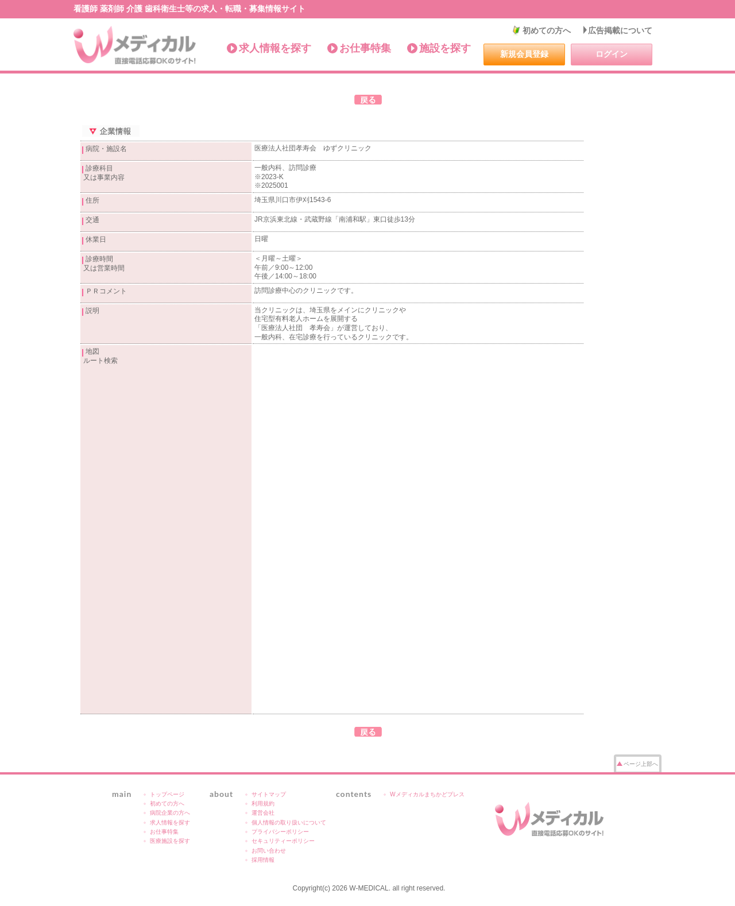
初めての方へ (547, 30)
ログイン (611, 54)
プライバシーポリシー (280, 831)
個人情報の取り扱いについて (289, 822)
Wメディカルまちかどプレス (427, 794)
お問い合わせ (269, 850)
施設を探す (445, 48)
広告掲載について (620, 30)
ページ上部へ (641, 764)
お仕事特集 (365, 48)
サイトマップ (269, 794)
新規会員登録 (524, 54)
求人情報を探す (275, 48)
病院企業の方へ (170, 813)
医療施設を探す (170, 841)
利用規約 (263, 803)
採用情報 (263, 860)
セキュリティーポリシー (283, 841)
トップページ (167, 794)
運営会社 (263, 813)
